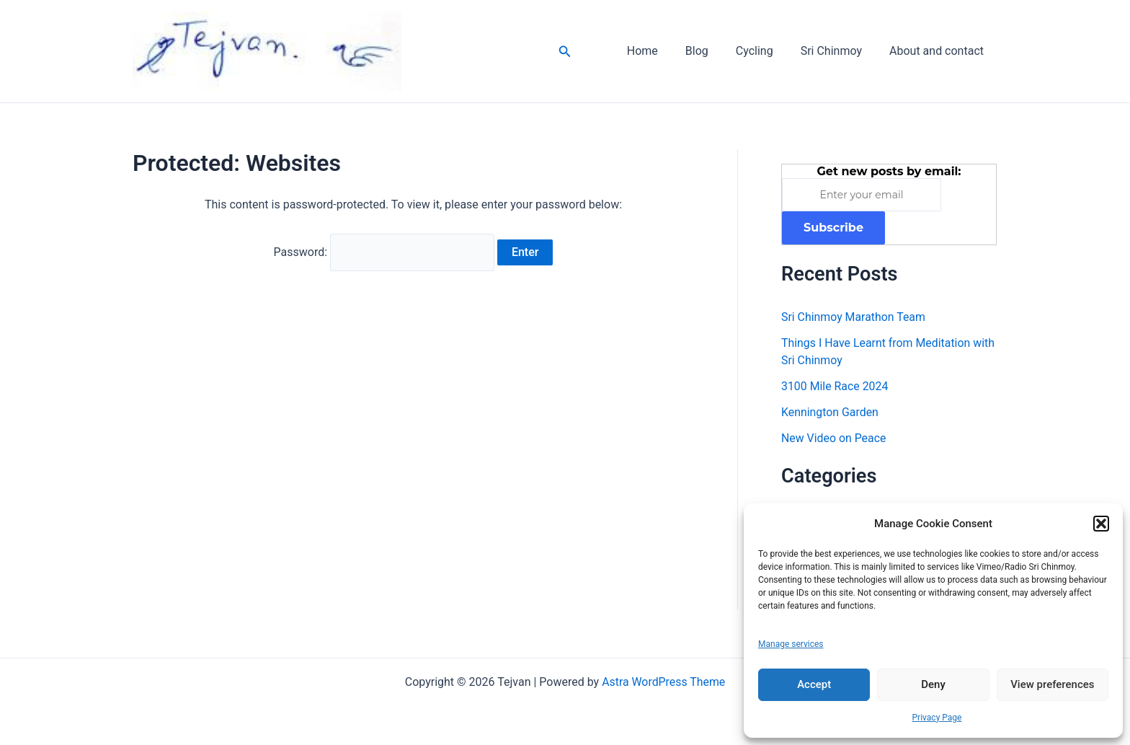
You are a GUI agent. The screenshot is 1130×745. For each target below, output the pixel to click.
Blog (712, 51)
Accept (814, 684)
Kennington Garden (830, 412)
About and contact (938, 51)
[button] (1101, 523)
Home (661, 51)
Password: (384, 251)
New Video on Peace (834, 438)
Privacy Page (937, 718)
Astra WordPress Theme (663, 682)
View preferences (1052, 684)
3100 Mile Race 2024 (835, 386)
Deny (933, 684)
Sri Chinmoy (837, 51)
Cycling (765, 51)
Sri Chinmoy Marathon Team (853, 317)
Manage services (791, 644)
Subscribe (833, 227)
